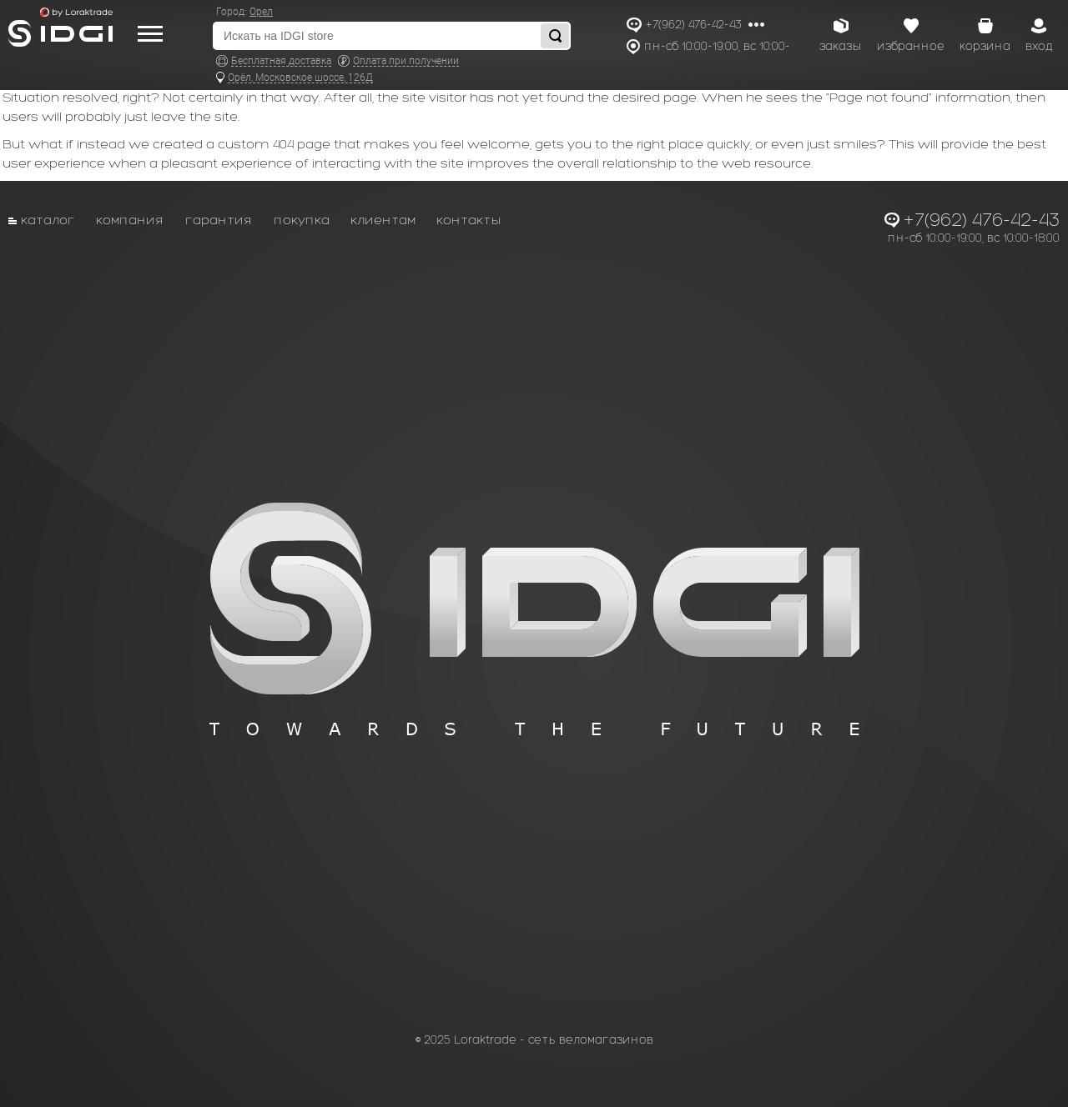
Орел (261, 12)
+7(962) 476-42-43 (694, 25)
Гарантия (219, 220)
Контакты (468, 220)
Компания (130, 220)
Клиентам (383, 220)
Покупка (302, 220)
